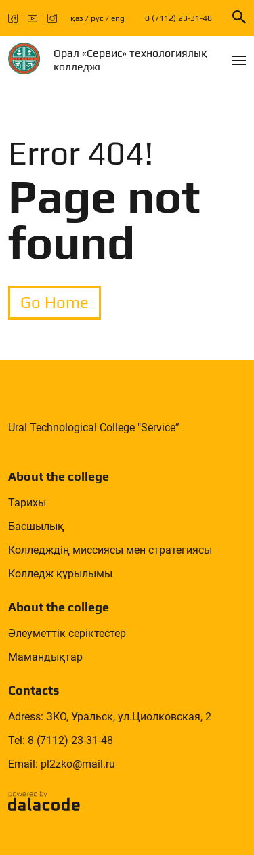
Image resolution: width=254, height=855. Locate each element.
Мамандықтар (45, 657)
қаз (76, 18)
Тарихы (27, 502)
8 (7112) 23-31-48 (178, 18)
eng (118, 18)
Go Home (54, 302)
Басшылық (36, 526)
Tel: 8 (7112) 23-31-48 (60, 740)
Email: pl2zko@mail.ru (61, 764)
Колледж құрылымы (60, 573)
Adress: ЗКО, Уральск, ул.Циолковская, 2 (109, 716)
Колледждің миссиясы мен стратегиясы (110, 550)
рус (97, 18)
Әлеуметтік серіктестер (67, 633)
